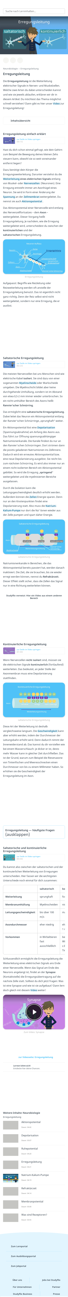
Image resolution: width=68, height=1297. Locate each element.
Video (56, 103)
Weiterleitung (11, 179)
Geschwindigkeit (48, 731)
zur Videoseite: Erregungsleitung (34, 1057)
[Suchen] (61, 11)
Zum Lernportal (17, 1246)
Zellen (33, 497)
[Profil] (63, 4)
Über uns (15, 1280)
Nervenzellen (32, 183)
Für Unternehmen (20, 1287)
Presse (54, 1293)
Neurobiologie (10, 68)
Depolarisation (46, 427)
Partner (53, 1287)
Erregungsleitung (29, 68)
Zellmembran (32, 196)
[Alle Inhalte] (4, 4)
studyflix (37, 4)
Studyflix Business (20, 1293)
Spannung (9, 196)
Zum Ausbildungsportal (21, 1256)
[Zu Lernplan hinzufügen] (6, 60)
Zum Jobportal (16, 1266)
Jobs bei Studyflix (48, 1280)
